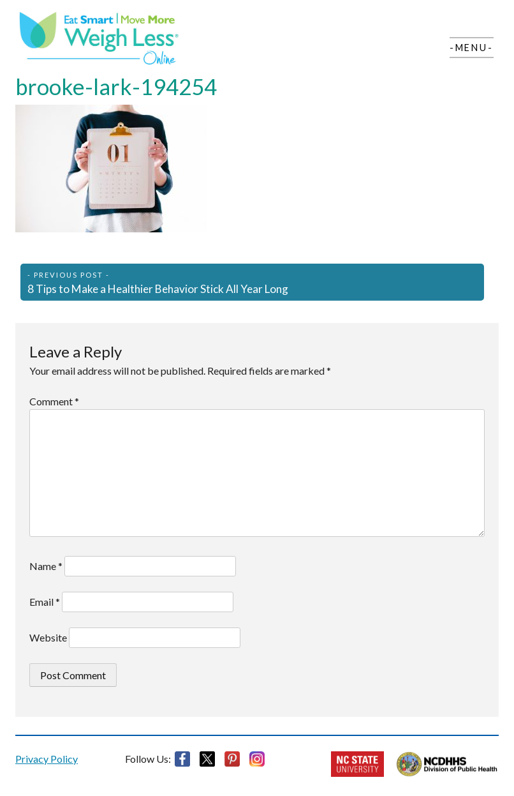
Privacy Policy (46, 759)
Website (48, 637)
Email (44, 602)
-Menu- (472, 47)
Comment (54, 401)
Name (45, 566)
